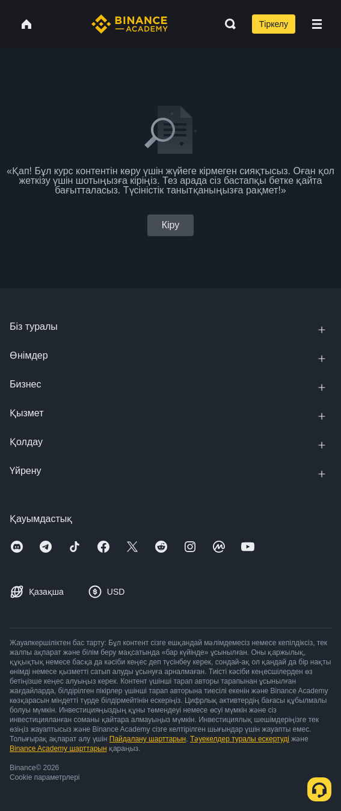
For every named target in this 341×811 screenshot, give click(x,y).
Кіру (171, 225)
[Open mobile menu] (317, 24)
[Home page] (129, 24)
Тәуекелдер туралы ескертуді (239, 739)
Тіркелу (273, 24)
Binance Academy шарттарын (58, 748)
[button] (317, 24)
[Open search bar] (227, 24)
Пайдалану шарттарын (147, 739)
